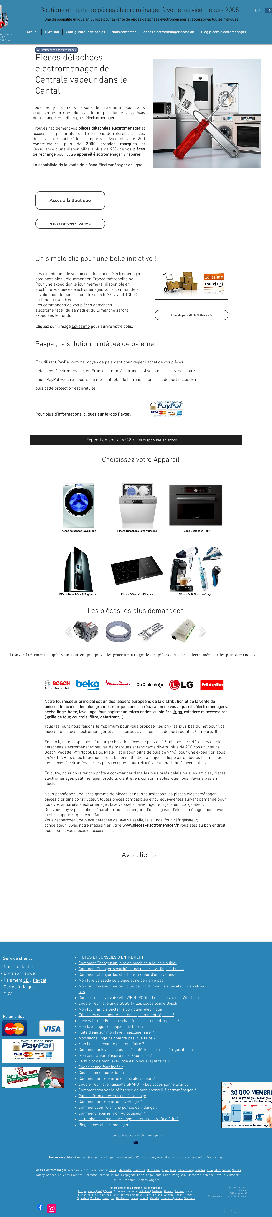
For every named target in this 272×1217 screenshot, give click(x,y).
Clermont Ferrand (96, 1175)
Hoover (168, 1191)
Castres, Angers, (148, 1180)
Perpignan (128, 1175)
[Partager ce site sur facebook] (56, 50)
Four (160, 1157)
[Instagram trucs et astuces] (51, 1208)
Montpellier (222, 1170)
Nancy (40, 1175)
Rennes (51, 1175)
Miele (134, 1198)
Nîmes (236, 1170)
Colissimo (81, 326)
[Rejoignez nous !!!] (257, 1105)
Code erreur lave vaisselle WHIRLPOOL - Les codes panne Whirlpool (139, 998)
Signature (83, 1198)
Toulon (115, 1175)
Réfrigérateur (145, 1157)
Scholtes (144, 1191)
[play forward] (202, 632)
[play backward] (69, 632)
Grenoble (129, 1180)
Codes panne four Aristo (100, 1072)
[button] (257, 10)
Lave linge (105, 1157)
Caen (140, 1175)
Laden (179, 1198)
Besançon (194, 1175)
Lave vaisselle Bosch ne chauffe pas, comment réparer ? (129, 1021)
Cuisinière (198, 1157)
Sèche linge (215, 1157)
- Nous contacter (17, 966)
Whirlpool (137, 1195)
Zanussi (179, 1191)
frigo (177, 712)
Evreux (220, 1175)
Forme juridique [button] (19, 987)
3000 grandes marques (111, 144)
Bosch (188, 1195)
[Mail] (136, 1142)
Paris (112, 1170)
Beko (106, 1198)
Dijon (166, 1175)
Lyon (165, 1170)
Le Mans (64, 1175)
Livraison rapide (19, 973)
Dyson (108, 1191)
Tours (117, 1180)
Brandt (144, 1198)
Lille (210, 1170)
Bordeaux (153, 1170)
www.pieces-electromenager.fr (150, 825)
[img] (57, 685)
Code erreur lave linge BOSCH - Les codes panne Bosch (128, 1003)
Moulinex (95, 1198)
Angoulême (154, 1175)
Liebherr (83, 1195)
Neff (99, 1191)
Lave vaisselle (124, 1157)
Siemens (189, 1198)
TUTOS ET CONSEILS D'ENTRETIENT (111, 957)
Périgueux (179, 1175)
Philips (82, 1191)
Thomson (167, 1198)
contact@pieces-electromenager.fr (137, 1136)
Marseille (125, 1170)
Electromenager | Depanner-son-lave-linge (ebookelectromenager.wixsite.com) (235, 1211)
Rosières (157, 1191)
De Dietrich (122, 1198)
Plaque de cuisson (177, 1157)
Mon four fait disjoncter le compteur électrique (120, 1009)
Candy (92, 1191)
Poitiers (76, 1175)
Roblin (178, 1195)
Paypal (39, 980)
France (98, 371)
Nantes (200, 1170)
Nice (173, 1170)
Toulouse (139, 1170)
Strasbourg (186, 1170)
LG (112, 1198)
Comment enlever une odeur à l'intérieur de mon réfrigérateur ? (136, 1049)
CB (26, 980)
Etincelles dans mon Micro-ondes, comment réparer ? (126, 1015)
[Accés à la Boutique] (70, 200)
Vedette (154, 1198)
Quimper (232, 1175)
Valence (208, 1175)
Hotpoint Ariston (163, 1195)
